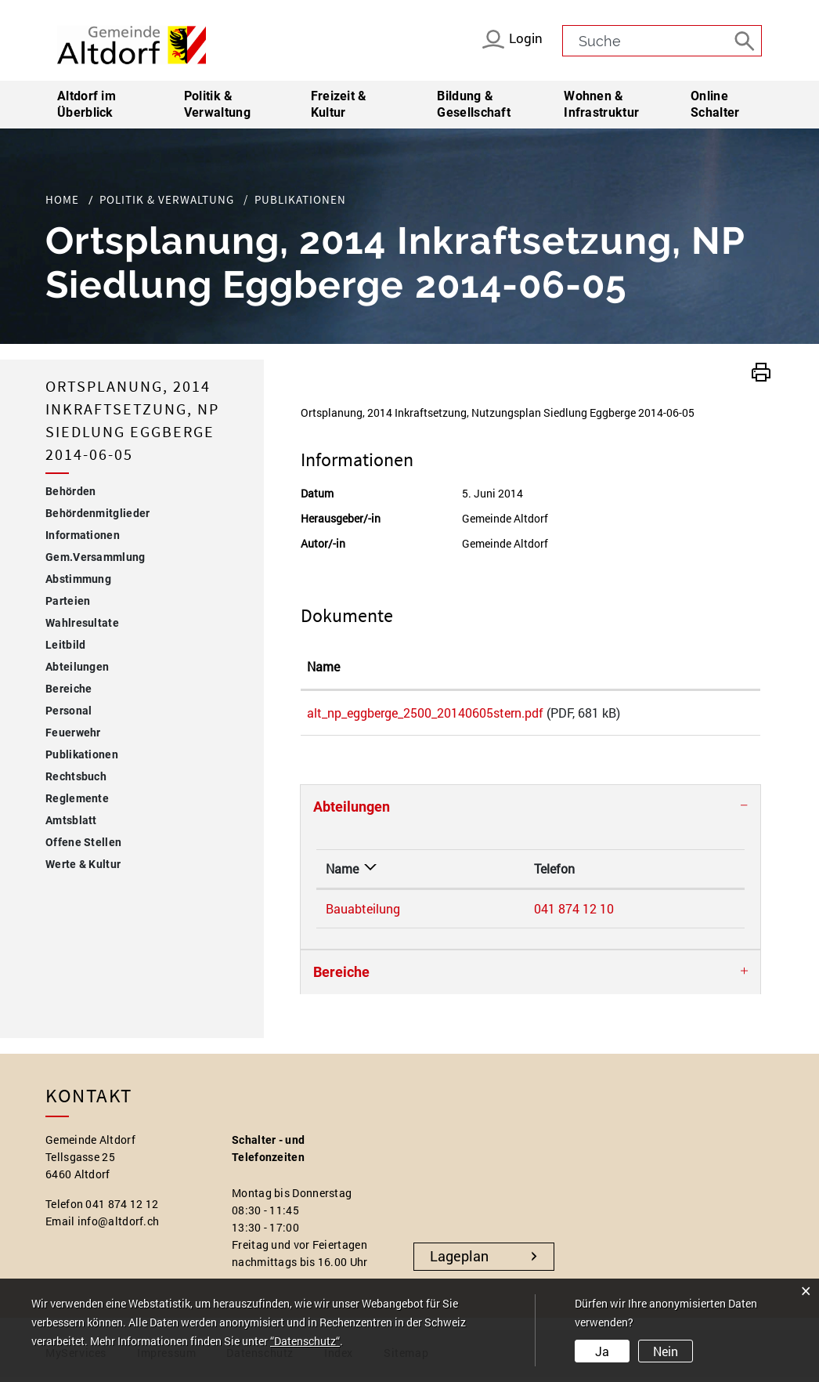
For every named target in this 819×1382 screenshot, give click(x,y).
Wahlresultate (82, 623)
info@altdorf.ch (119, 1226)
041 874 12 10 (479, 914)
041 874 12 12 (121, 1209)
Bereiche (68, 688)
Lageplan (459, 1261)
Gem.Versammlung (95, 557)
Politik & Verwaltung (217, 104)
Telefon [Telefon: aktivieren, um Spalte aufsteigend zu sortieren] (459, 874)
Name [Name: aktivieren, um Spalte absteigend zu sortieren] (342, 874)
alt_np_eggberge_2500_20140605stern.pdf (425, 712)
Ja (602, 1351)
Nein (665, 1351)
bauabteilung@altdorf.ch (630, 914)
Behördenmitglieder (97, 513)
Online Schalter (715, 104)
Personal (68, 710)
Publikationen (115, 752)
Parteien (67, 601)
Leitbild (65, 645)
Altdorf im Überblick (86, 104)
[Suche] (746, 40)
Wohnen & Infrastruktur (601, 104)
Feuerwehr (73, 732)
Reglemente (77, 798)
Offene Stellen (83, 842)
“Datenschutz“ (305, 1340)
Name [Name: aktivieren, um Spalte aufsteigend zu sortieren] (323, 666)
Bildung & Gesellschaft (474, 104)
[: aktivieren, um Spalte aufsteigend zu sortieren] (716, 667)
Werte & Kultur (83, 864)
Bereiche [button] (341, 977)
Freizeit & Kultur (339, 104)
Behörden (70, 491)
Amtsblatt (71, 820)
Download (716, 715)
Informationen (82, 535)
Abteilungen (77, 666)
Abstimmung (78, 579)
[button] (761, 370)
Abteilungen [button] (351, 812)
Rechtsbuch (75, 776)
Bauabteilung (363, 914)
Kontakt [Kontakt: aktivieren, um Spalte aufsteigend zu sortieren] (583, 874)
